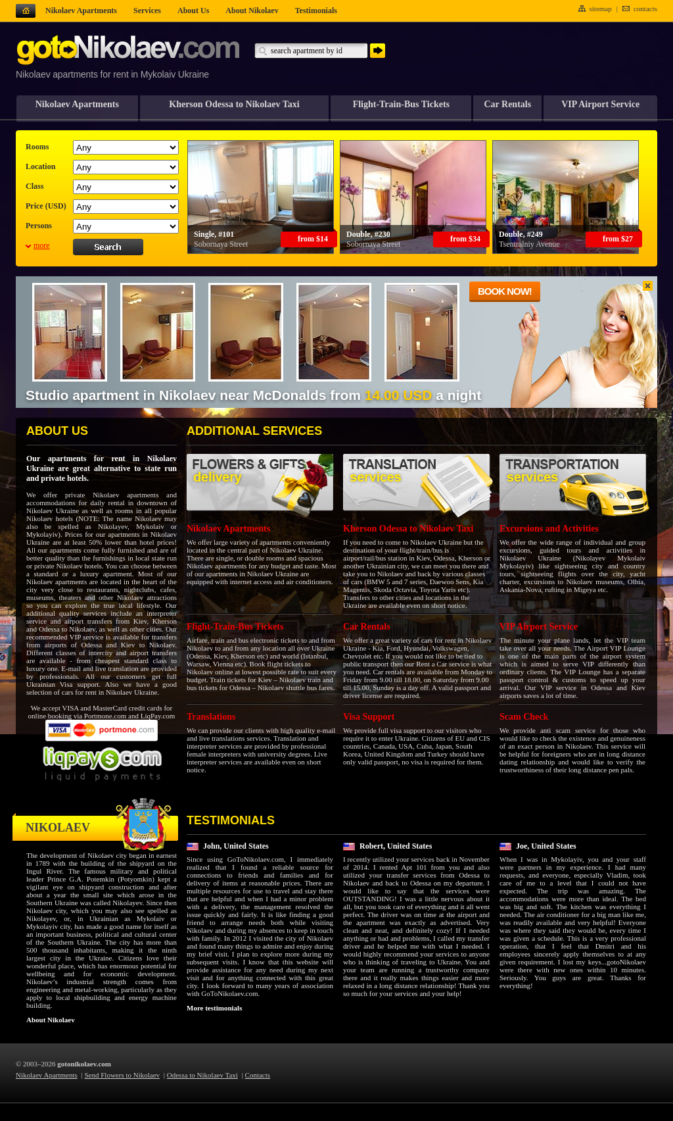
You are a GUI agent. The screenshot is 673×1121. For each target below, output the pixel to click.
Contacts (258, 1075)
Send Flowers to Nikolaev (122, 1075)
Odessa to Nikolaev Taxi (202, 1075)
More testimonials (214, 1008)
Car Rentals (507, 104)
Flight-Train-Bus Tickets (401, 104)
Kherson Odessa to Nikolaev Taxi (234, 104)
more (42, 245)
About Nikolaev (50, 1020)
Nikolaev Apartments (77, 104)
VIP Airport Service (600, 104)
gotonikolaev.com (84, 1064)
